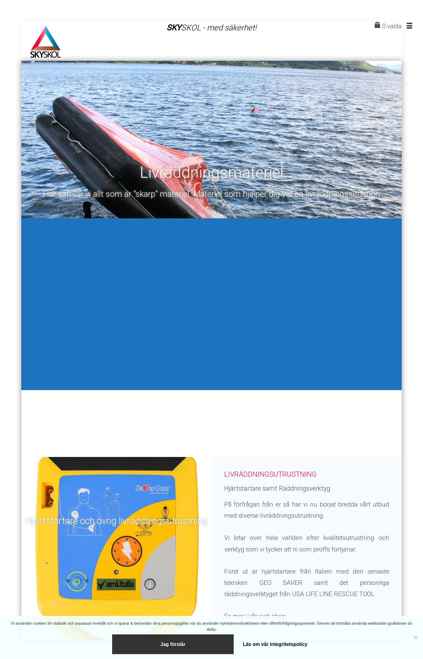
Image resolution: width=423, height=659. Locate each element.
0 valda (392, 26)
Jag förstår (173, 643)
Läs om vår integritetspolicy (275, 643)
